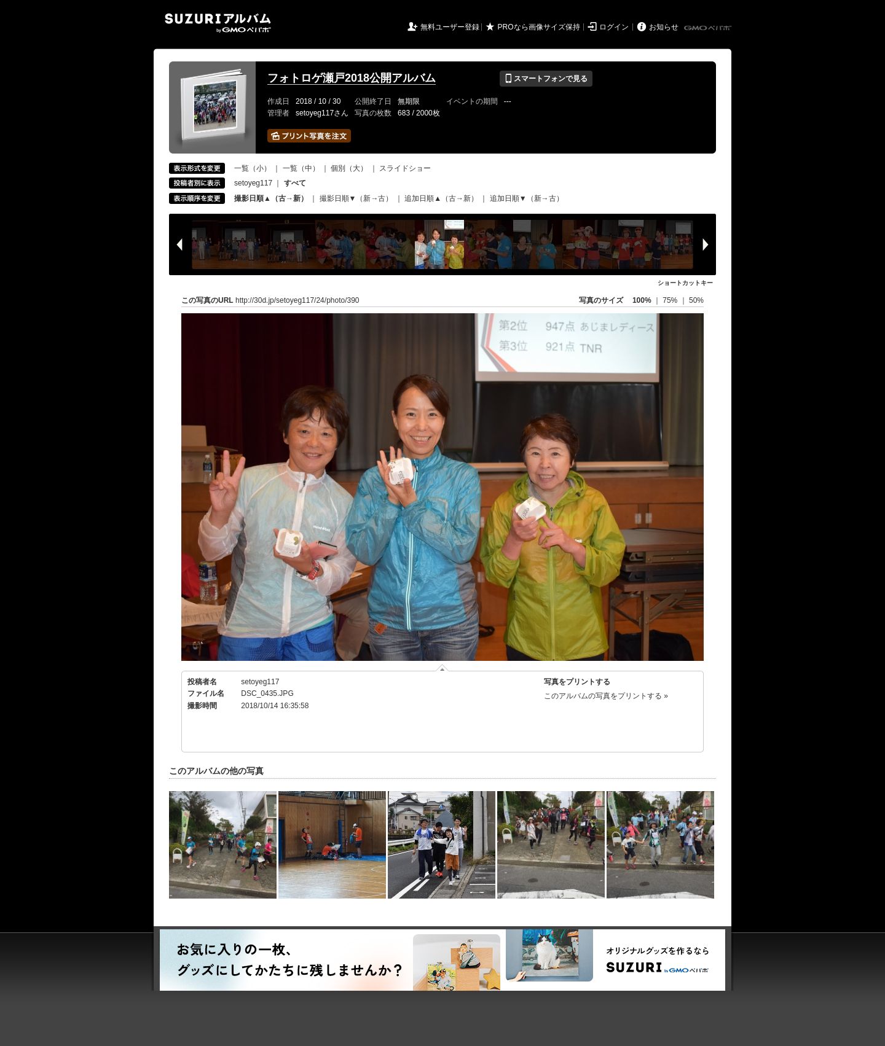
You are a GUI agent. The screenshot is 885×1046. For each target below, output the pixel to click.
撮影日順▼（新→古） (356, 198)
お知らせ (663, 27)
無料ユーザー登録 (449, 27)
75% (671, 300)
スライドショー (405, 168)
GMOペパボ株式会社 (708, 28)
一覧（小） (252, 168)
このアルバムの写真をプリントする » (606, 696)
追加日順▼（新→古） (527, 198)
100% (642, 300)
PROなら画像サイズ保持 (539, 27)
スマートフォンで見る (546, 79)
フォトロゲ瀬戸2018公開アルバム (351, 78)
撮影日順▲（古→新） (271, 198)
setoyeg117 (253, 183)
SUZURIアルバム (218, 23)
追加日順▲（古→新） (441, 198)
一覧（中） (301, 168)
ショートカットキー (685, 282)
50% (696, 300)
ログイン (614, 27)
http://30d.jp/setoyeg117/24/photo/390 (297, 300)
